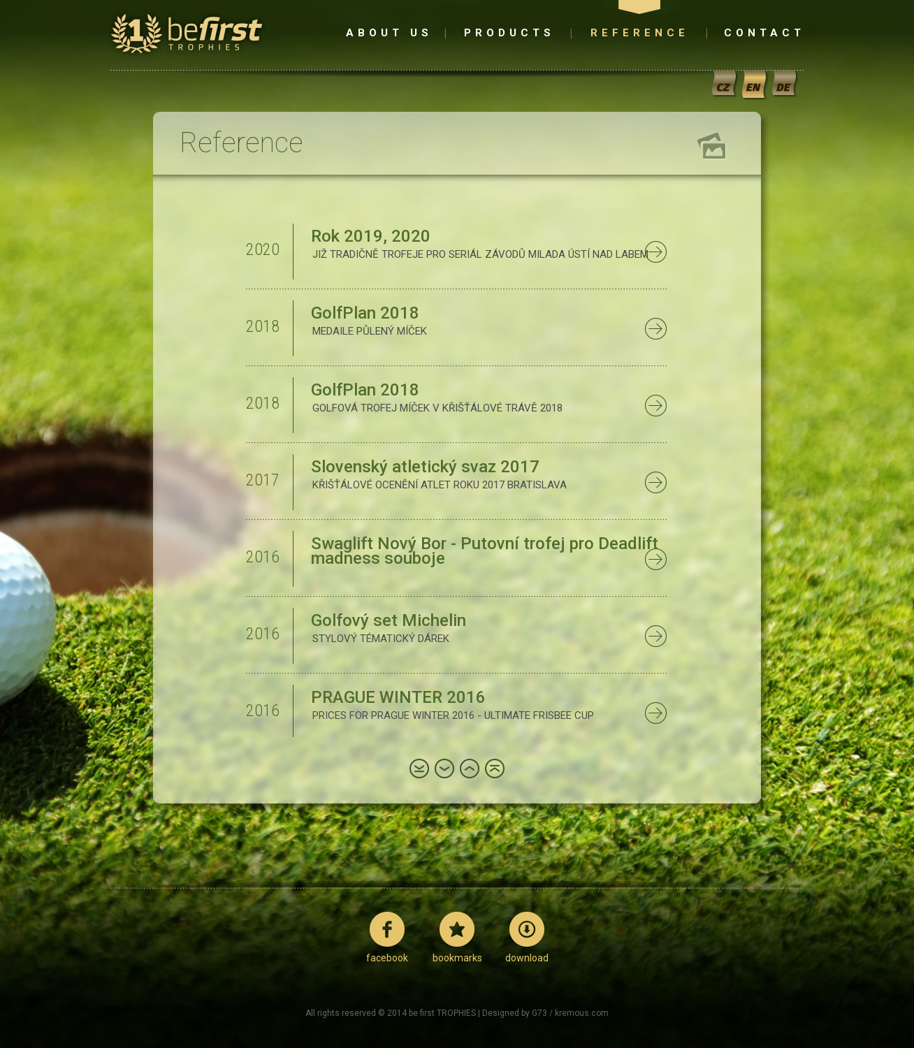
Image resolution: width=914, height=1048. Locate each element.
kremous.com (582, 1013)
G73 (539, 1013)
